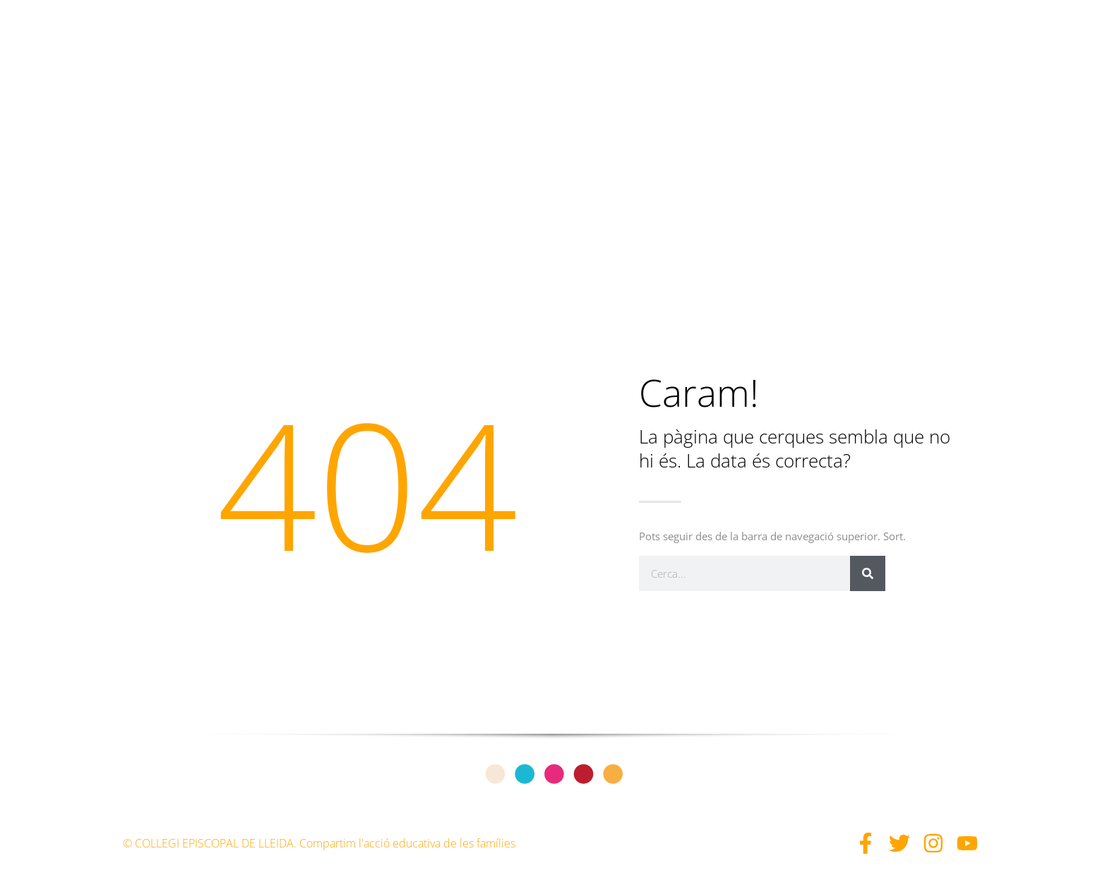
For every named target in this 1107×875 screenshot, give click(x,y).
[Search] (867, 573)
